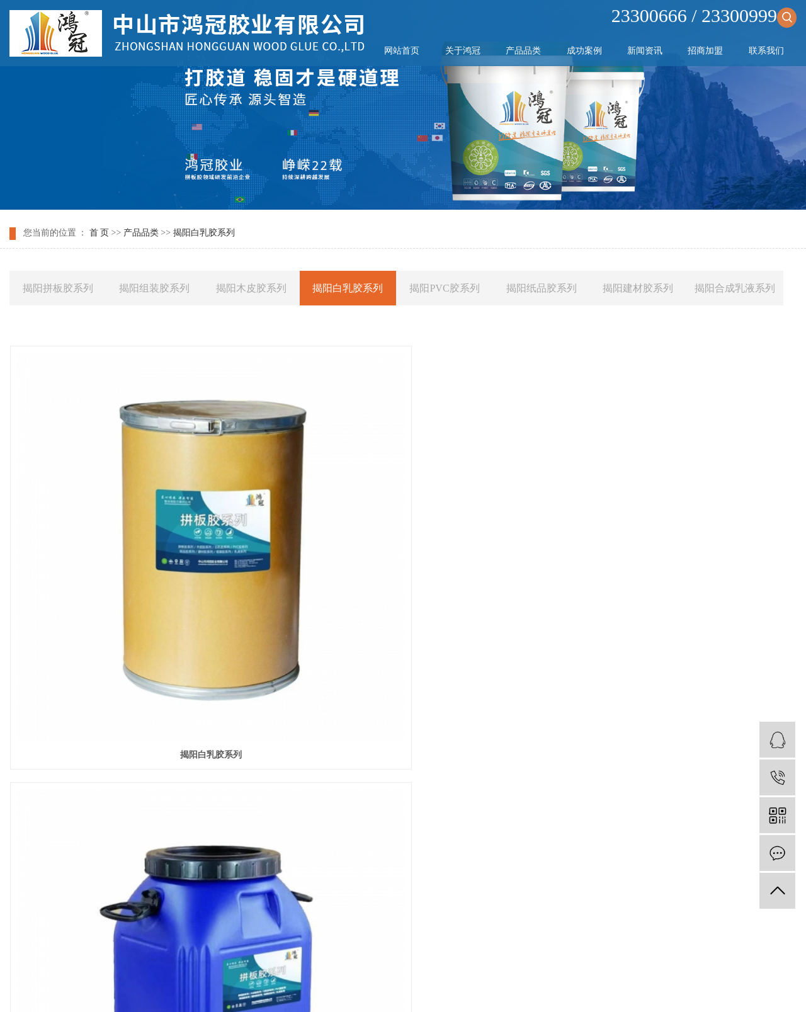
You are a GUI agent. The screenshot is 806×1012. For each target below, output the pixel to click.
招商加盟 (705, 50)
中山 (380, 988)
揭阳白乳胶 (673, 598)
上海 (419, 988)
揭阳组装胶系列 (154, 288)
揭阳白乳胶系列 (204, 233)
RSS (389, 941)
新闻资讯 (644, 50)
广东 (499, 988)
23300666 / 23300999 (704, 15)
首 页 (99, 233)
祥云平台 (431, 972)
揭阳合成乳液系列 (735, 288)
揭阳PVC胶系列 (444, 288)
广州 (459, 988)
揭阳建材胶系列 (638, 288)
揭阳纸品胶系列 (541, 288)
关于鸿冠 (462, 50)
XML (413, 941)
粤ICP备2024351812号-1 (319, 972)
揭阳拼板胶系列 (58, 288)
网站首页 (401, 50)
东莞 (518, 988)
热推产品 (276, 988)
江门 (538, 988)
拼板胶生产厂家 (567, 957)
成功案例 (584, 50)
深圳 (478, 988)
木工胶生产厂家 (457, 957)
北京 (439, 988)
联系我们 (766, 50)
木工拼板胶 (512, 957)
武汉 (399, 988)
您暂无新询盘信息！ (468, 941)
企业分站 (316, 941)
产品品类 (523, 50)
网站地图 (357, 941)
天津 (359, 988)
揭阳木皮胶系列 (251, 288)
